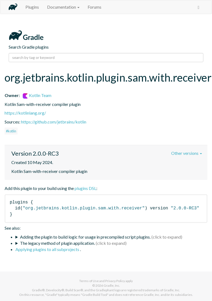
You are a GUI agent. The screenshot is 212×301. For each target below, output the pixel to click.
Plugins (32, 6)
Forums (94, 6)
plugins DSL (85, 188)
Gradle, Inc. (112, 285)
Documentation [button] (63, 6)
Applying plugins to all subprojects (47, 249)
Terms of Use (89, 281)
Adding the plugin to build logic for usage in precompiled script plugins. (85, 236)
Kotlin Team (37, 95)
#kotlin (11, 131)
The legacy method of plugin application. (57, 243)
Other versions (186, 153)
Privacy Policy (115, 281)
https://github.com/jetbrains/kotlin (53, 121)
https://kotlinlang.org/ (25, 112)
